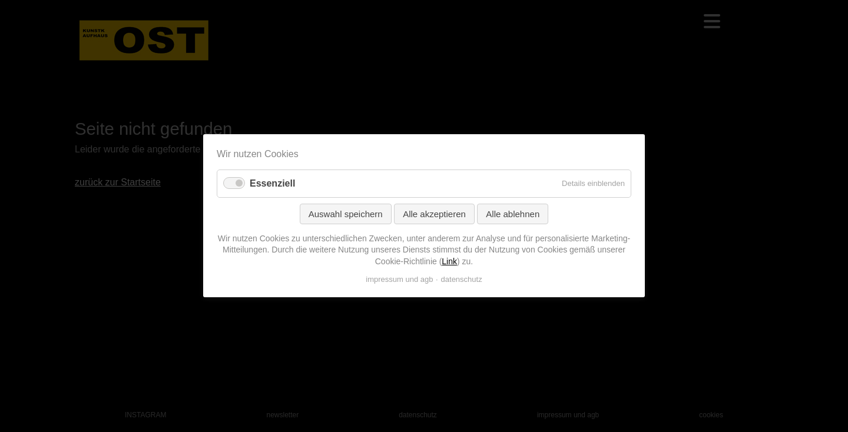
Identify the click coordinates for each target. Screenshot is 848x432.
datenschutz (461, 280)
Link (449, 261)
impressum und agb (399, 280)
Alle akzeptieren (434, 214)
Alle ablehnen (512, 214)
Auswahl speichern (346, 214)
